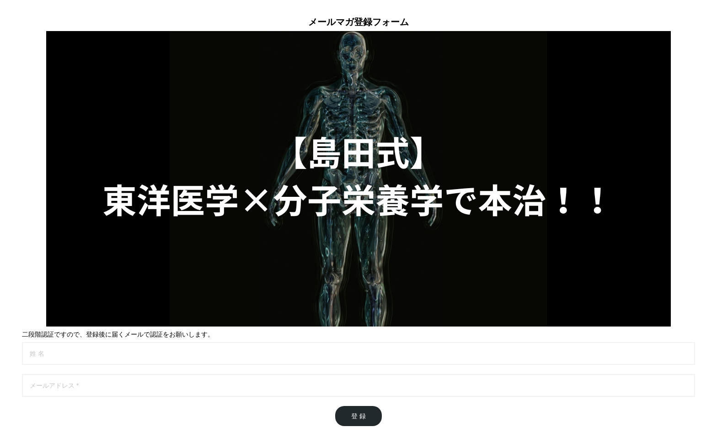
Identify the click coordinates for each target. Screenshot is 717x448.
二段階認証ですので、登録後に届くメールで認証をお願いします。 (118, 334)
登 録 (358, 416)
